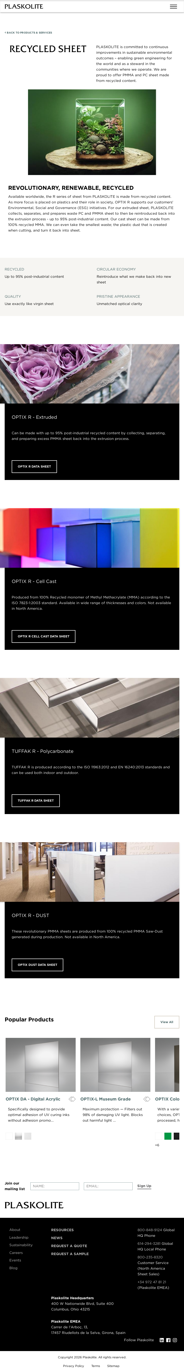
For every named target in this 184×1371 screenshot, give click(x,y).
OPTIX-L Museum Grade (105, 1099)
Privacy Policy (73, 1366)
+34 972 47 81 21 (152, 1282)
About (14, 1230)
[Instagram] (176, 1340)
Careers (16, 1253)
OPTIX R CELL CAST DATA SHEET (43, 636)
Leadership (18, 1237)
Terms (95, 1366)
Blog (13, 1268)
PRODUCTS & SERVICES (28, 32)
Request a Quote (69, 1246)
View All (166, 1022)
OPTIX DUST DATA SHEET (37, 965)
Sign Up (144, 1186)
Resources (62, 1230)
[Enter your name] (54, 1186)
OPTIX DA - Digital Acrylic (33, 1099)
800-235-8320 (150, 1257)
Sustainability (21, 1245)
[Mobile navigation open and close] (174, 6)
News (57, 1238)
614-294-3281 (150, 1244)
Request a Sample (70, 1254)
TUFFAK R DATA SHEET (36, 800)
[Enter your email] (108, 1186)
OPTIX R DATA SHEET (34, 466)
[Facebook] (169, 1340)
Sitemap (113, 1366)
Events (15, 1260)
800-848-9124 (150, 1230)
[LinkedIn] (163, 1340)
